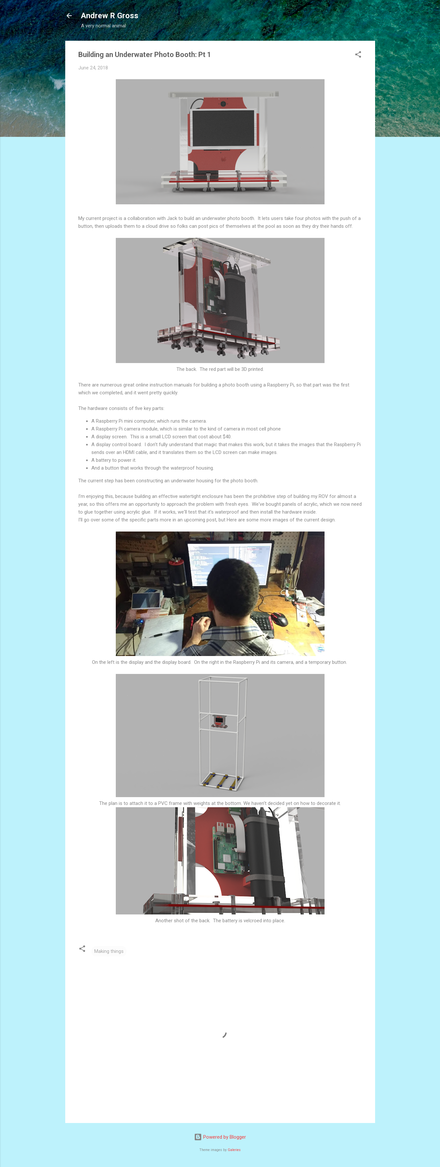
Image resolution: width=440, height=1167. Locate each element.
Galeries (234, 1150)
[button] (358, 56)
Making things (109, 951)
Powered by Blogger (220, 1137)
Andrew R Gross (109, 15)
